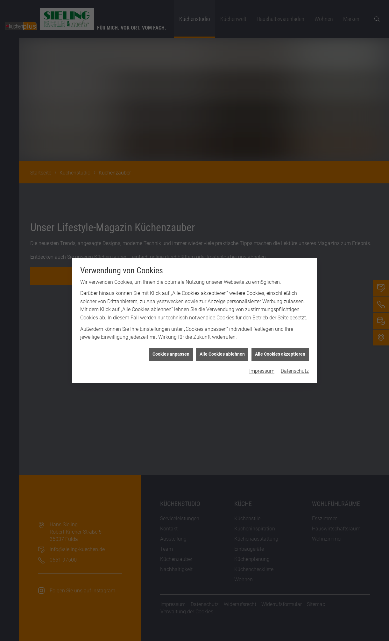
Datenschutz (295, 330)
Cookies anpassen (170, 313)
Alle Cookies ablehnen (222, 313)
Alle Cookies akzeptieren (280, 313)
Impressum (261, 330)
